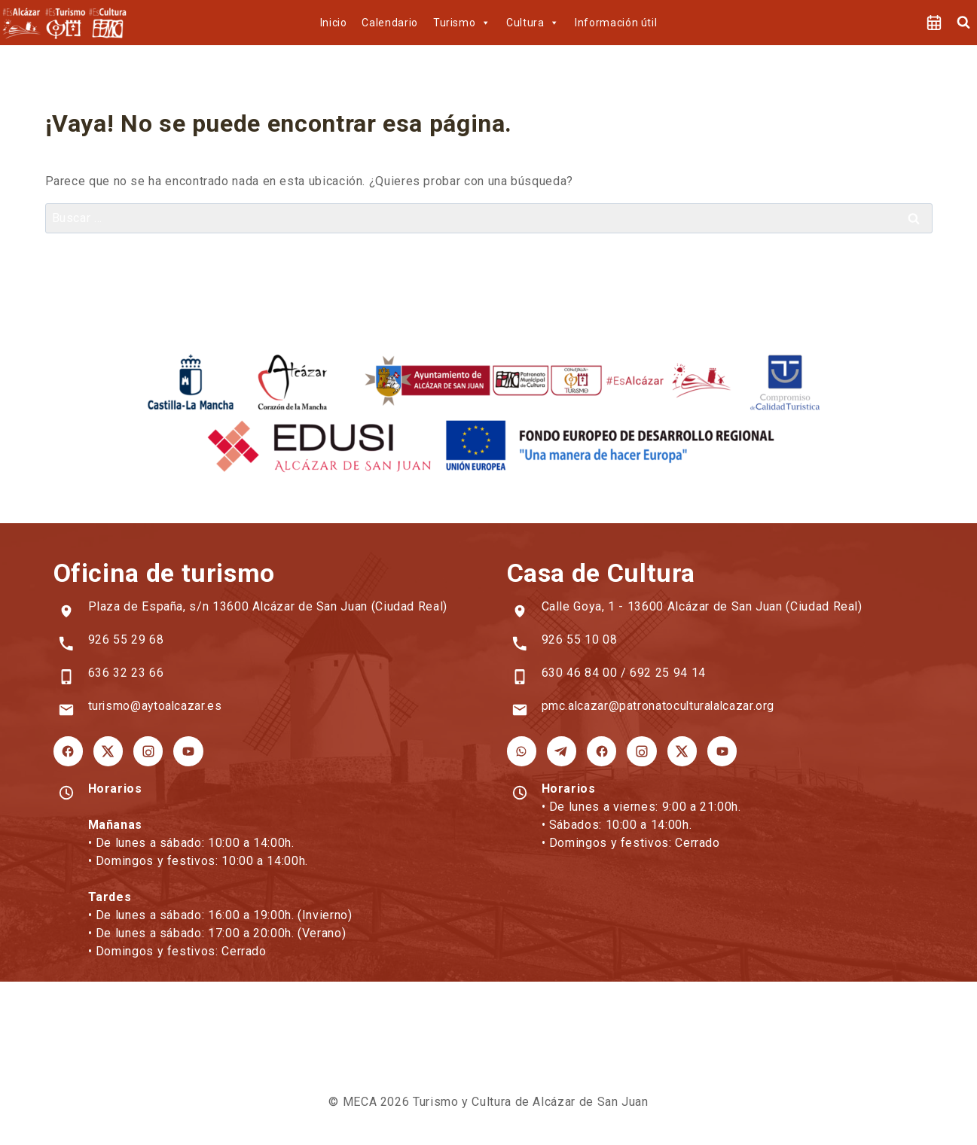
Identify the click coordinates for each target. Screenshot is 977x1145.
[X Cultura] (678, 750)
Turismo (462, 23)
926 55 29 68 (126, 639)
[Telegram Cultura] (560, 750)
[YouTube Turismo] (185, 750)
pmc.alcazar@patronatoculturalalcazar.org (660, 706)
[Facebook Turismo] (67, 750)
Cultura (533, 23)
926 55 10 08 (580, 639)
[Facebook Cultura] (599, 750)
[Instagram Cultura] (638, 750)
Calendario (389, 23)
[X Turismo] (107, 750)
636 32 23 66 (126, 672)
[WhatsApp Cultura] (521, 750)
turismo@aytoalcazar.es (156, 706)
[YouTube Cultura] (717, 750)
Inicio (333, 23)
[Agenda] (934, 22)
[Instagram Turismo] (146, 750)
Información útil (616, 23)
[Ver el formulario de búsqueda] (963, 22)
